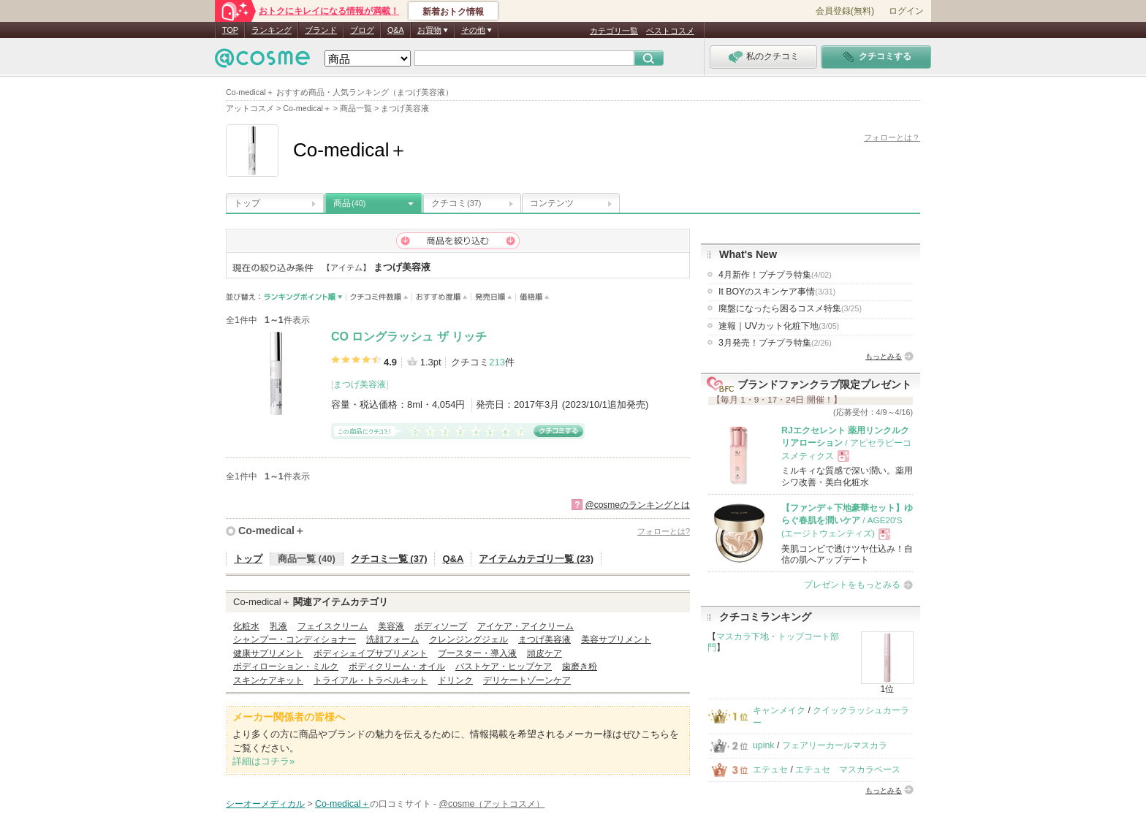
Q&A (395, 30)
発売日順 (493, 297)
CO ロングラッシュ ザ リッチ (409, 336)
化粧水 (246, 626)
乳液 (278, 626)
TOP (230, 30)
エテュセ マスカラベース (847, 769)
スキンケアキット (268, 680)
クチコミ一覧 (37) (389, 558)
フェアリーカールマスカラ (834, 745)
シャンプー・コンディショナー (294, 639)
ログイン (906, 11)
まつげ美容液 (359, 384)
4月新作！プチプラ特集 (775, 275)
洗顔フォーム (392, 639)
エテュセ (770, 769)
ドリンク (455, 680)
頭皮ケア (544, 653)
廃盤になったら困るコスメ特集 (790, 308)
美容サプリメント (616, 639)
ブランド (321, 30)
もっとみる (883, 356)
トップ (247, 203)
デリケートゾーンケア (527, 680)
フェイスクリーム (332, 626)
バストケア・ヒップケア (503, 666)
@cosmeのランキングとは (637, 505)
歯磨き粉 (579, 666)
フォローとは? (663, 531)
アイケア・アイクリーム (525, 626)
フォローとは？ (892, 137)
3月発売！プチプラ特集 (775, 343)
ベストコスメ (670, 30)
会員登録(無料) (845, 11)
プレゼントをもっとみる (852, 585)
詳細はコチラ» (263, 761)
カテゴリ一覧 (614, 30)
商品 (349, 203)
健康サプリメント (268, 653)
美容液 (391, 626)
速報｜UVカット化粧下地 (778, 326)
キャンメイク (779, 710)
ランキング (271, 30)
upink (764, 745)
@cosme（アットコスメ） (492, 804)
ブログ (362, 30)
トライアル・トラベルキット (371, 680)
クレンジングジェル (468, 639)
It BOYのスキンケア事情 (776, 291)
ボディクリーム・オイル (397, 666)
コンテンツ (552, 203)
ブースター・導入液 (477, 653)
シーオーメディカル (265, 804)
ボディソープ (440, 626)
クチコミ (456, 203)
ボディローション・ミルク (285, 666)
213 (497, 362)
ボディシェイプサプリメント (371, 653)
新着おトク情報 (453, 12)
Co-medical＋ (271, 530)
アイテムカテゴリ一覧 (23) (536, 558)
